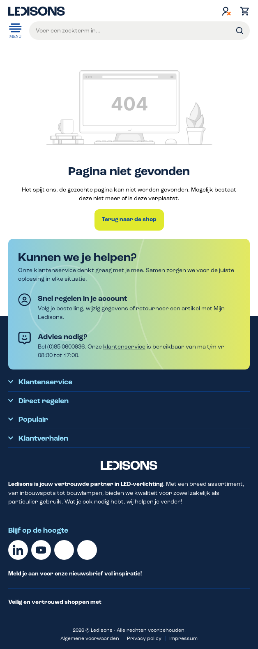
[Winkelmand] (243, 11)
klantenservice (124, 346)
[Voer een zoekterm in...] (139, 30)
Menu (15, 30)
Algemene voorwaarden (89, 638)
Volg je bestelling (60, 308)
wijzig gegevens (107, 308)
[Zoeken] (239, 30)
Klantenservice (45, 382)
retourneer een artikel (168, 308)
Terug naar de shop (129, 219)
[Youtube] (41, 550)
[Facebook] (64, 550)
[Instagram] (87, 550)
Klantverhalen (43, 438)
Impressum (183, 638)
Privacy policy (144, 638)
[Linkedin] (18, 550)
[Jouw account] (226, 11)
